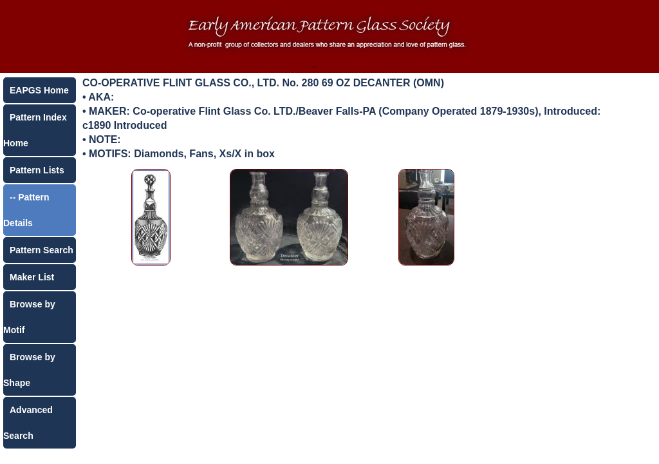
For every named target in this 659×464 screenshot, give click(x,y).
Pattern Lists (37, 170)
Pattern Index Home (35, 130)
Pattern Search (41, 250)
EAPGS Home (39, 90)
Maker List (32, 277)
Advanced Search (28, 423)
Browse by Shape (29, 370)
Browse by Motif (29, 317)
